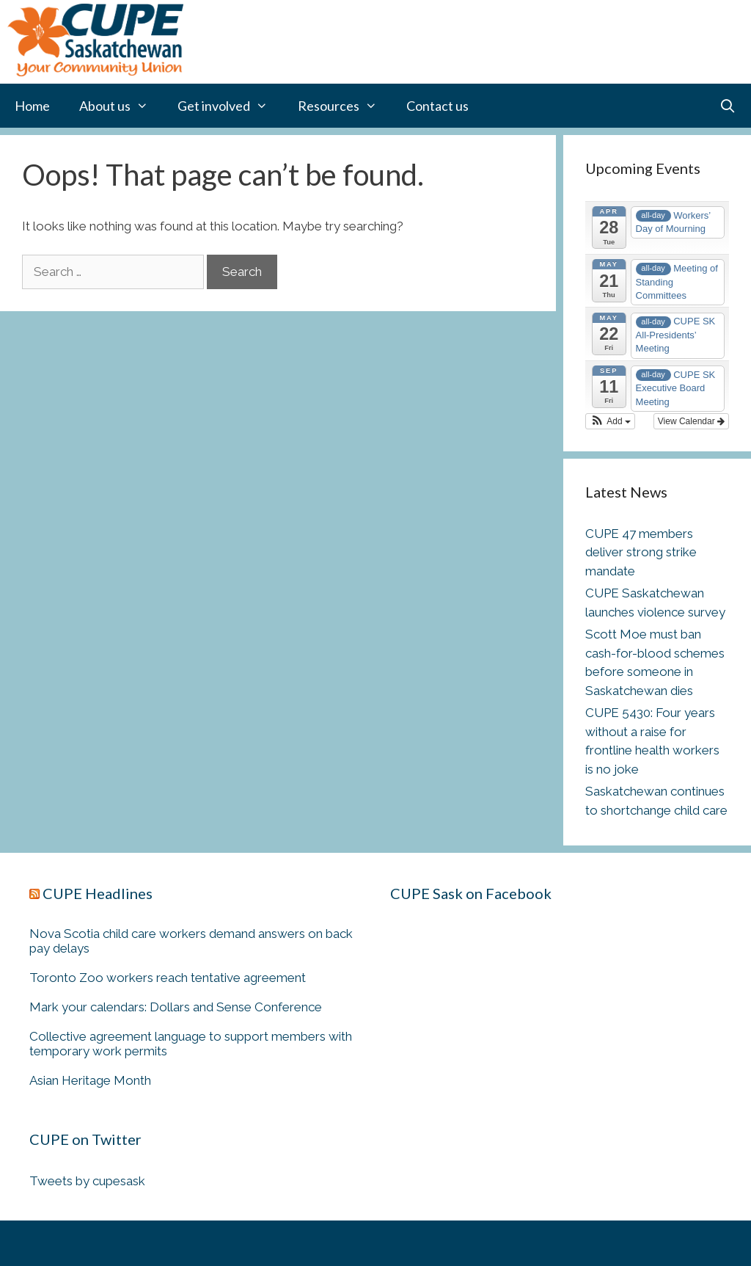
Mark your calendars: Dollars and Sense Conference (175, 1007)
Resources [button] (345, 106)
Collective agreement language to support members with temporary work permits (190, 1043)
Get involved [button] (229, 106)
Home (32, 106)
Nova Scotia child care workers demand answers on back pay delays (191, 941)
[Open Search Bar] (728, 106)
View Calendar (691, 421)
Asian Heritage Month (90, 1080)
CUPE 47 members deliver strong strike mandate (641, 552)
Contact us (437, 106)
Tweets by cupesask (87, 1181)
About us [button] (121, 106)
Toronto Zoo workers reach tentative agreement (167, 977)
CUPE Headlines (98, 893)
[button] (610, 421)
